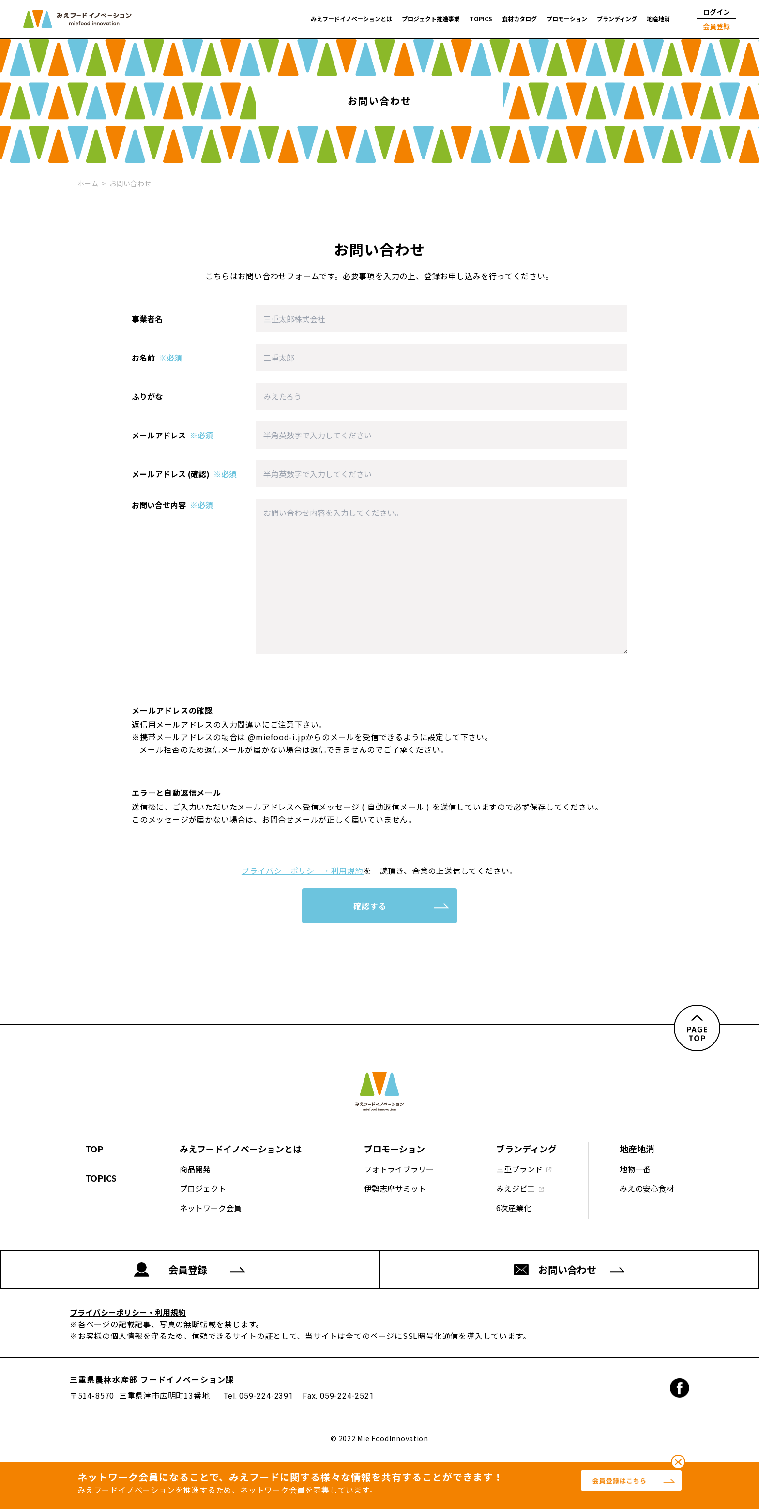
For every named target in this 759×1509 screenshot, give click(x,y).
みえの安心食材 (647, 1188)
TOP (94, 1148)
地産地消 (658, 19)
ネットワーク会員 (211, 1207)
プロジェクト (203, 1188)
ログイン (716, 11)
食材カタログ (519, 19)
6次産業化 (513, 1207)
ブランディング (617, 19)
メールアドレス (172, 435)
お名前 (157, 357)
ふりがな (147, 396)
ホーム (87, 183)
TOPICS (481, 19)
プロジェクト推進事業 (431, 19)
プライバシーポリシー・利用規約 (303, 870)
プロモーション (566, 19)
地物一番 (635, 1169)
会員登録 (716, 26)
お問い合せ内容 (172, 505)
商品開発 (195, 1169)
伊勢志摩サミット (395, 1188)
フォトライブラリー (399, 1169)
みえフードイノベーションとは (351, 19)
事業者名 (147, 319)
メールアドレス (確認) (184, 474)
